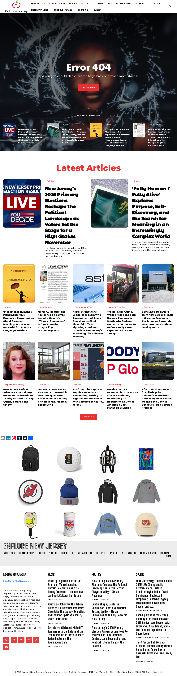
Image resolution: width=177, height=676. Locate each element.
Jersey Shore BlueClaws (148, 638)
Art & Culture (155, 125)
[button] (170, 6)
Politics (23, 125)
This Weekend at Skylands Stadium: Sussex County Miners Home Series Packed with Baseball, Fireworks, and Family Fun (154, 649)
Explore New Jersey (14, 385)
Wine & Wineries (117, 307)
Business (148, 307)
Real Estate (149, 385)
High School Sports (145, 611)
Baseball (140, 661)
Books (65, 125)
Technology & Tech (83, 307)
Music (50, 600)
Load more (88, 417)
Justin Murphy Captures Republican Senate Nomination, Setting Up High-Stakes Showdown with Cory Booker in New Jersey (109, 612)
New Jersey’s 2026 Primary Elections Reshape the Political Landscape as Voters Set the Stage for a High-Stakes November (30, 136)
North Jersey (115, 385)
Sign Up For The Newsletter (16, 581)
